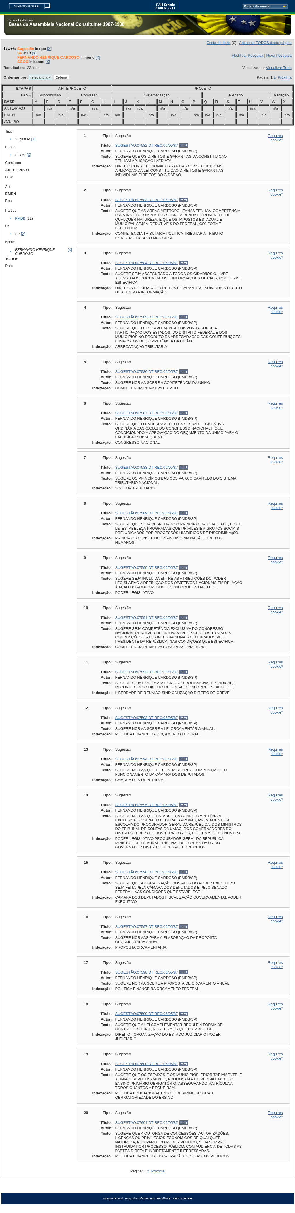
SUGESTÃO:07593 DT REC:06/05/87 (146, 718)
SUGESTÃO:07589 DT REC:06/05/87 (146, 513)
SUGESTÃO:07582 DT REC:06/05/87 (146, 145)
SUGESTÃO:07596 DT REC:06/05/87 (146, 872)
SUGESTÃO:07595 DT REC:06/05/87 (146, 805)
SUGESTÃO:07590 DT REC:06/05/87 (146, 567)
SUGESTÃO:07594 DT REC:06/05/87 (146, 759)
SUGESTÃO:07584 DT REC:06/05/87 (146, 263)
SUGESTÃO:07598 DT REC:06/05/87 (146, 972)
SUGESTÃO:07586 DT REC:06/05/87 (146, 371)
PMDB (20, 218)
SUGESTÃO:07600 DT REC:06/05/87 (146, 1064)
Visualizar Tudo (279, 68)
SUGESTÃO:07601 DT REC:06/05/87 (146, 1122)
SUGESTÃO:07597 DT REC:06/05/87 (146, 926)
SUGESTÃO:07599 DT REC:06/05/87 (146, 1014)
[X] (49, 49)
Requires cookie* (275, 137)
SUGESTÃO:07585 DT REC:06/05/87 (146, 317)
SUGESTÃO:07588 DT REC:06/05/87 (146, 467)
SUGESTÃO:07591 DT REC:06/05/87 (146, 617)
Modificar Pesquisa (247, 55)
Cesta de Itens (219, 43)
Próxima (285, 77)
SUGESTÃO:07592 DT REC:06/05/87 (146, 672)
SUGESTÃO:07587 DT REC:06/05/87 (146, 413)
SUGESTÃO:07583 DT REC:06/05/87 (146, 200)
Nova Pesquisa (278, 55)
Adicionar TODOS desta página (265, 43)
